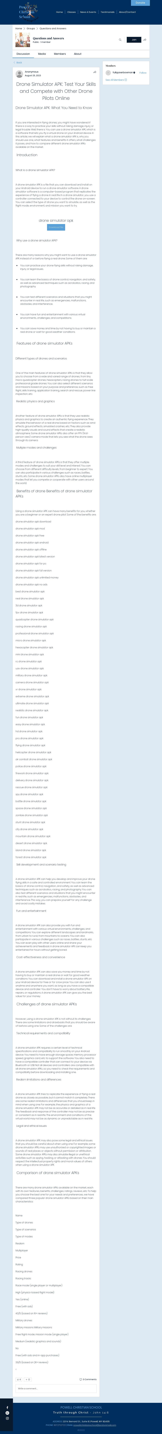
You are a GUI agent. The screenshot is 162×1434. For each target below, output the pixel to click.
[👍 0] (19, 1379)
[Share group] (145, 39)
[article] (56, 732)
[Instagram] (7, 1418)
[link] (23, 54)
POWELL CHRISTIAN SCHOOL (81, 1407)
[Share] (95, 72)
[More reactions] (28, 1379)
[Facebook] (7, 1407)
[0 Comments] (88, 1379)
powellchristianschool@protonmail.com (94, 1425)
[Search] (120, 40)
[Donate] (140, 3)
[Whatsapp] (7, 1413)
